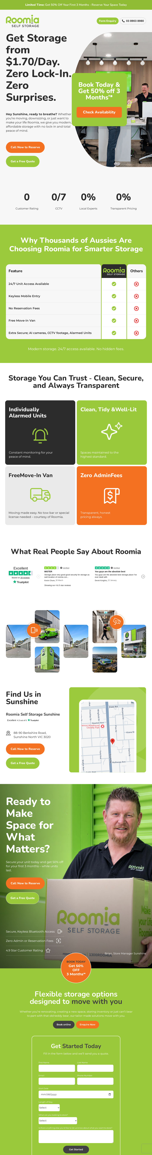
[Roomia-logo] (22, 16)
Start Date (43, 1088)
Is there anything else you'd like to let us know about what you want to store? (75, 1128)
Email (41, 1075)
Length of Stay (45, 1102)
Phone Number (84, 1075)
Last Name (82, 1063)
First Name (44, 1063)
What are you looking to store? (53, 1115)
